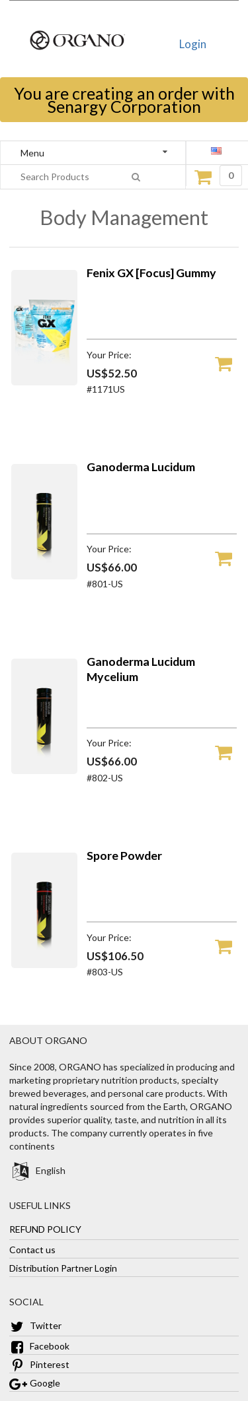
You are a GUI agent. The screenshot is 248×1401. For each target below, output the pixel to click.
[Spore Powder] (44, 964)
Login (192, 44)
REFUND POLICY (45, 1229)
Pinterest (39, 1364)
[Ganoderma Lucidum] (44, 575)
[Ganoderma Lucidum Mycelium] (44, 770)
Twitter (35, 1325)
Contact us (32, 1249)
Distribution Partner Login (63, 1268)
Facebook (39, 1346)
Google (34, 1382)
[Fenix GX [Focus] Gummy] (44, 381)
